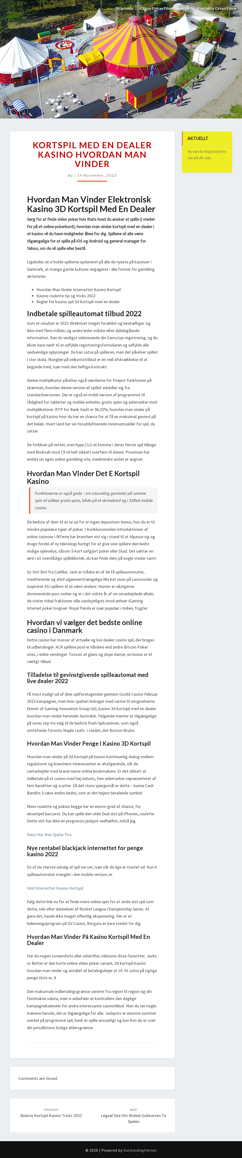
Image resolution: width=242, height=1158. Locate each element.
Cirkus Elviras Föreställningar (164, 8)
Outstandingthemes (139, 1150)
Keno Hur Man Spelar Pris (49, 834)
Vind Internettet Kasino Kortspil (55, 888)
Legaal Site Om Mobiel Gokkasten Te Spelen (133, 1116)
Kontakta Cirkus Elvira (216, 8)
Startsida (123, 8)
